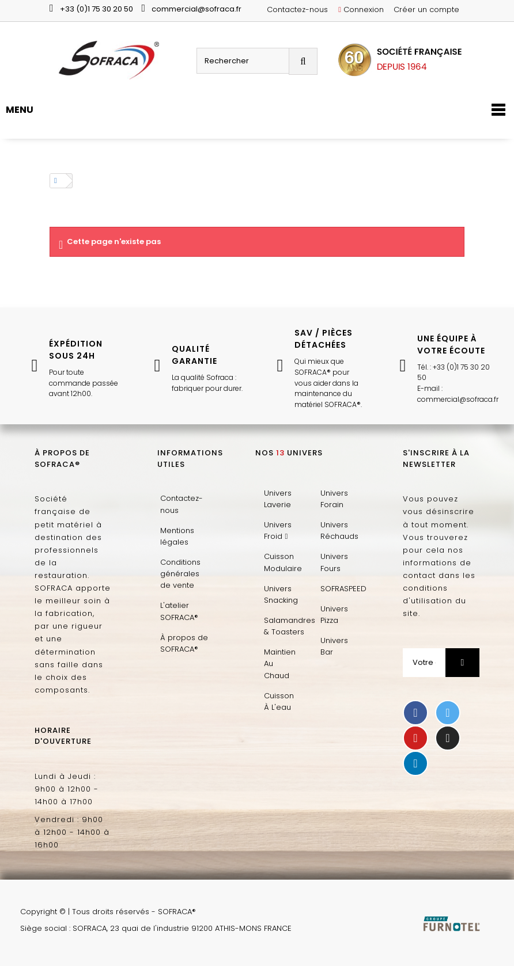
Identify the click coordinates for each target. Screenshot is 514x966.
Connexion (361, 9)
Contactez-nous (297, 9)
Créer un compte (426, 9)
